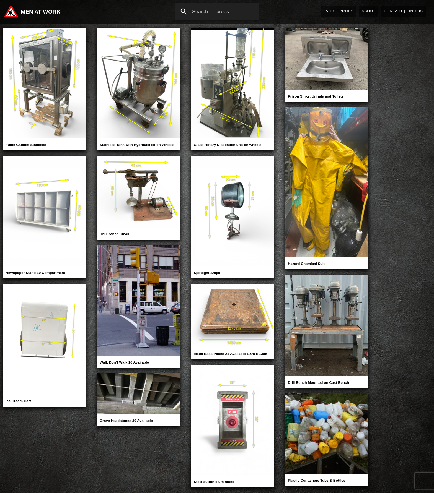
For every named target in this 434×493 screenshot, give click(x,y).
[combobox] (217, 11)
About (369, 11)
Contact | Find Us (403, 11)
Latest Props (338, 11)
